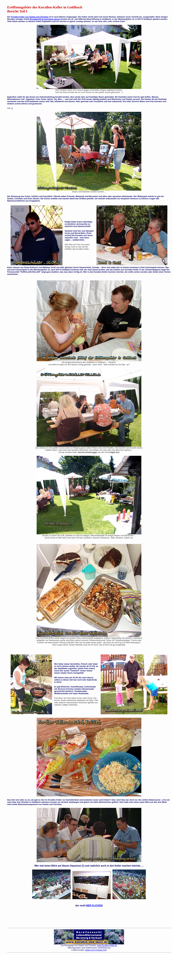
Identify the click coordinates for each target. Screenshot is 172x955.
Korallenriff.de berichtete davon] (45, 19)
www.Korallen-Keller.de (107, 945)
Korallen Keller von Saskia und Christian (29, 17)
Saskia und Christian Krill (96, 950)
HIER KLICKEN (94, 905)
